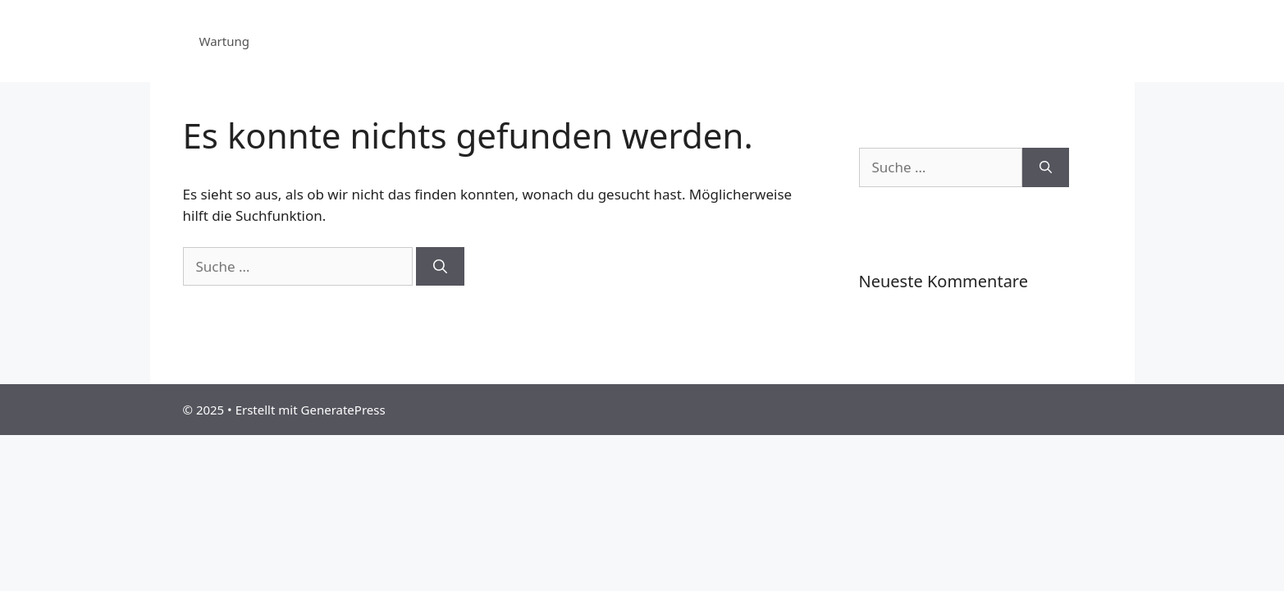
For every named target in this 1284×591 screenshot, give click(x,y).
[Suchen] (440, 266)
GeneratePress (343, 409)
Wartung (224, 41)
